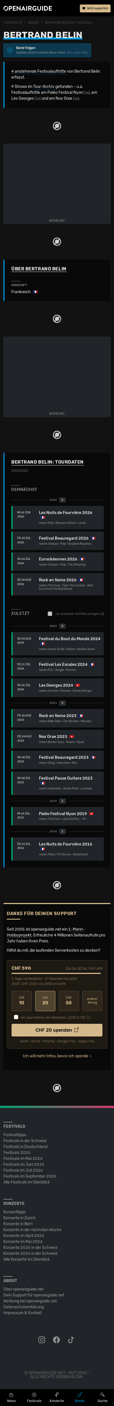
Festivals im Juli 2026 (23, 1170)
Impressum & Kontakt (22, 1313)
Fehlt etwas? (19, 470)
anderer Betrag (92, 1000)
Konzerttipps (14, 1212)
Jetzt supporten (95, 8)
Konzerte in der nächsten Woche (32, 1229)
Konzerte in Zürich (19, 1218)
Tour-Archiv (43, 86)
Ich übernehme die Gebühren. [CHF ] (53, 1017)
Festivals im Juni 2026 (23, 1164)
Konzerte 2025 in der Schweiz (30, 1247)
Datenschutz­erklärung (23, 1307)
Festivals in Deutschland (25, 1146)
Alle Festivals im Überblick (26, 1182)
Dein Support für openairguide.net (33, 1295)
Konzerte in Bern (18, 1224)
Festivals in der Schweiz (25, 1140)
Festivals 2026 (16, 1152)
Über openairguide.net (23, 1289)
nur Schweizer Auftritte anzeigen (76, 613)
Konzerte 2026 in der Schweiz (30, 1253)
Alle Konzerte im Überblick (26, 1259)
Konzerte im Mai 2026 (23, 1241)
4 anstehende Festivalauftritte (38, 71)
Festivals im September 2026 (29, 1176)
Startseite (14, 23)
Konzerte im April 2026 (23, 1235)
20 (45, 1000)
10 (22, 1000)
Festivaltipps (14, 1135)
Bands (33, 23)
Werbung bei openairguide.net (30, 1301)
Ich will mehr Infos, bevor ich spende (55, 1056)
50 (69, 1000)
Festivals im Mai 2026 (23, 1158)
